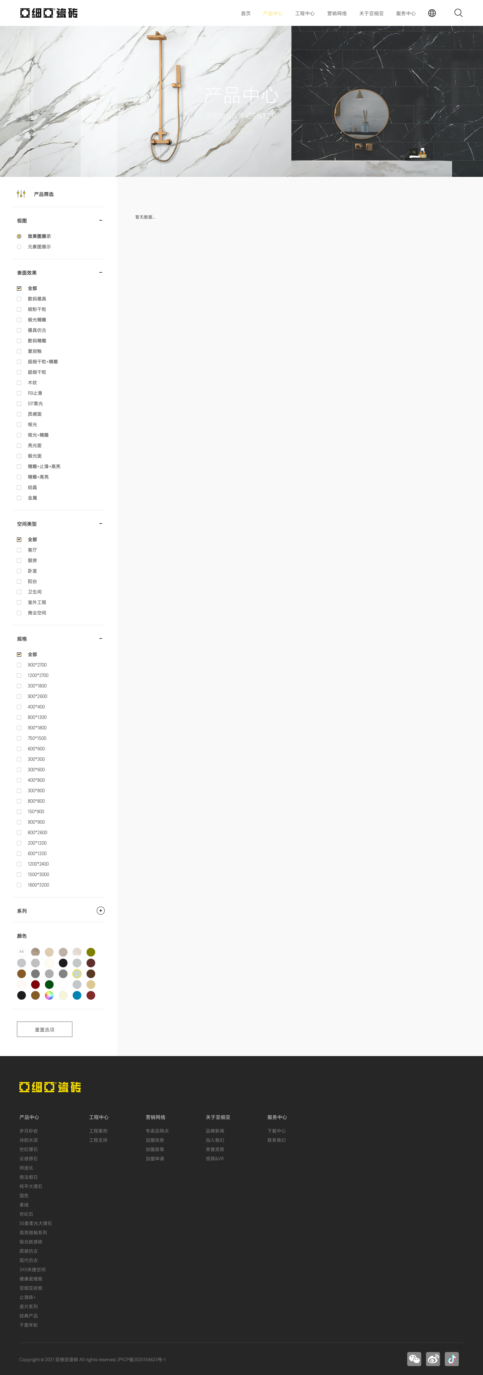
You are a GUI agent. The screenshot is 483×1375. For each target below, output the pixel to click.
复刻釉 (35, 350)
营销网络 (337, 12)
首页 (246, 12)
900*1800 (37, 727)
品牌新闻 (215, 1130)
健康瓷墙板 (31, 1278)
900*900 (36, 821)
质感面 (35, 413)
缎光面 (35, 455)
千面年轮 (28, 1324)
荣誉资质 (215, 1148)
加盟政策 (155, 1148)
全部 (32, 287)
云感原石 (28, 1158)
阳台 (32, 580)
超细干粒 (37, 371)
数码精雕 (37, 340)
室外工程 (37, 601)
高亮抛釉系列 (33, 1232)
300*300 (36, 758)
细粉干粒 (37, 308)
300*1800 (37, 685)
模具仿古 (37, 329)
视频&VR (215, 1158)
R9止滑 (35, 392)
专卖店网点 (157, 1130)
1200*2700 (38, 674)
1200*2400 (38, 863)
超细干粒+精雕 (43, 361)
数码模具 (37, 298)
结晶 (32, 486)
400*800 (36, 779)
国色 (24, 1195)
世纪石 (26, 1213)
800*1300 (37, 716)
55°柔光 (35, 403)
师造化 (26, 1167)
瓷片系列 (28, 1306)
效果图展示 (39, 235)
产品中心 (273, 12)
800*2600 (37, 832)
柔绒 (24, 1204)
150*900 (36, 811)
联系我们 (276, 1139)
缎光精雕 (37, 319)
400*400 (36, 706)
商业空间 (37, 612)
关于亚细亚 (371, 12)
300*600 (36, 769)
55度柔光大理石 (35, 1222)
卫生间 (35, 591)
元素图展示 (39, 246)
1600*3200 (38, 884)
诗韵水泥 (28, 1139)
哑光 (32, 424)
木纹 (32, 382)
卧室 (32, 570)
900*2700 (37, 664)
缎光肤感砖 (31, 1241)
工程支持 (98, 1139)
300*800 (36, 790)
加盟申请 (155, 1158)
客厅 (32, 549)
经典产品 (28, 1315)
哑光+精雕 (38, 434)
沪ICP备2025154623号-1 (141, 1359)
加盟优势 (155, 1139)
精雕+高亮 (38, 476)
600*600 (36, 748)
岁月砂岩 (28, 1130)
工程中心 (305, 12)
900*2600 (37, 695)
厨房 (32, 560)
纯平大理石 (31, 1185)
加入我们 (215, 1139)
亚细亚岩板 (31, 1287)
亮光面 (35, 445)
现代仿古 (28, 1259)
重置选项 (45, 1029)
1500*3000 (38, 874)
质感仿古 (28, 1250)
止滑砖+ (27, 1296)
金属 (32, 497)
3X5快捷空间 (32, 1269)
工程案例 (98, 1130)
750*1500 (37, 737)
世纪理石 (28, 1148)
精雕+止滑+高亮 (44, 466)
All (21, 951)
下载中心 (276, 1130)
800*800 (36, 800)
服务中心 (406, 12)
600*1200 (37, 853)
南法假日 (28, 1176)
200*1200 (37, 842)
